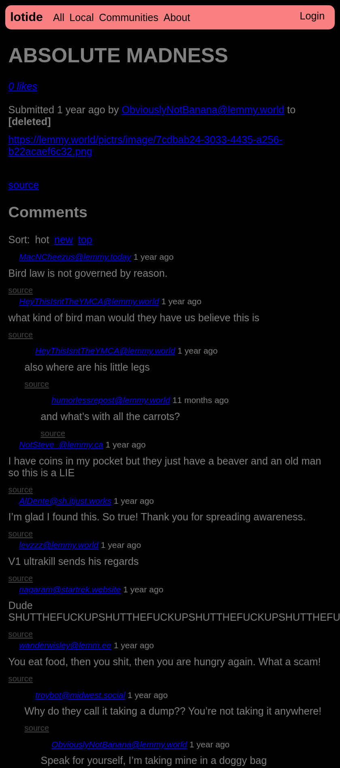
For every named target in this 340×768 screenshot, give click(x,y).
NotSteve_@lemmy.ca (61, 444)
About (177, 17)
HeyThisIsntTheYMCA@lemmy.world (89, 301)
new (63, 239)
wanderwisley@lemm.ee (65, 645)
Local (82, 17)
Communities (128, 17)
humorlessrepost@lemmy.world (110, 400)
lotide (26, 16)
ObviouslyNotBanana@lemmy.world (203, 109)
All (58, 17)
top (85, 239)
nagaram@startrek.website (70, 589)
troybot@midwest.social (80, 695)
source (23, 185)
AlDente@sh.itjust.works (65, 500)
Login (312, 15)
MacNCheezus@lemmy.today (75, 256)
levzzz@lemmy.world (58, 544)
